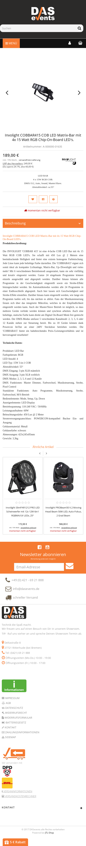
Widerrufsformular (18, 724)
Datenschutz (13, 714)
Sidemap (10, 744)
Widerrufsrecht (15, 719)
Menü (11, 43)
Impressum (12, 705)
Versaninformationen (17, 798)
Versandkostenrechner (20, 803)
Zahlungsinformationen (21, 739)
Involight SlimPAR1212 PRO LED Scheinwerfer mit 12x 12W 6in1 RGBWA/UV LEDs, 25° (22, 513)
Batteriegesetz (15, 729)
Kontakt (10, 734)
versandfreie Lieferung (29, 160)
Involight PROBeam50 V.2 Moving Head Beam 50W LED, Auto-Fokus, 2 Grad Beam (63, 513)
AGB (8, 710)
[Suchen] (38, 28)
